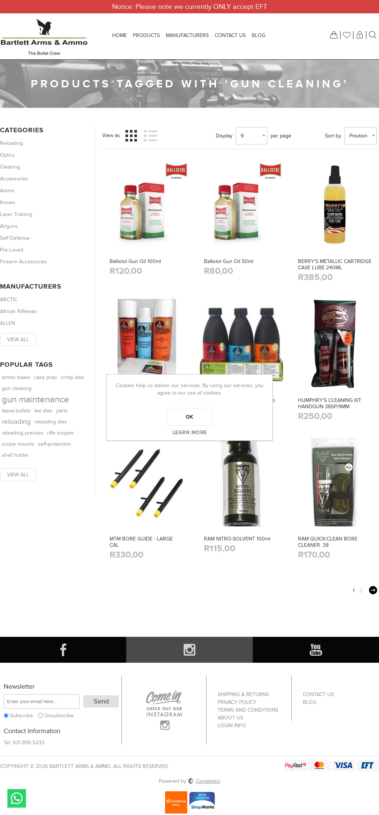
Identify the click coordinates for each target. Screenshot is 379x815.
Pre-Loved (11, 250)
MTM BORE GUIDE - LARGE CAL (141, 542)
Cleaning (10, 167)
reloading (16, 422)
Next (373, 590)
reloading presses (22, 433)
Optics (7, 155)
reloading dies (50, 422)
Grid (131, 135)
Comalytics (204, 781)
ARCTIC (8, 299)
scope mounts (18, 444)
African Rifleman (18, 311)
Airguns (9, 226)
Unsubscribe (59, 715)
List (150, 135)
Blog (309, 702)
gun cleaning (16, 389)
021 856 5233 (28, 742)
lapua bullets (16, 411)
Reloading (11, 143)
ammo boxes (16, 377)
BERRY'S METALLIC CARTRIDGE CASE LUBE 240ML (335, 264)
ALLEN (7, 323)
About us (230, 718)
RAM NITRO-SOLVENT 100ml (237, 539)
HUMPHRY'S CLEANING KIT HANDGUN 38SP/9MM (329, 403)
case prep (45, 377)
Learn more (189, 432)
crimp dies (72, 377)
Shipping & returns (243, 694)
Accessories (14, 179)
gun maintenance (35, 399)
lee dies (43, 411)
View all (18, 339)
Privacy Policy (237, 702)
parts (62, 411)
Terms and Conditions (248, 710)
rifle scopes (60, 433)
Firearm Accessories (23, 262)
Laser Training (16, 214)
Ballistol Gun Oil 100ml (135, 261)
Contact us (318, 694)
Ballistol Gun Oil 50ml (228, 261)
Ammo (7, 190)
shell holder (15, 455)
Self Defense (15, 238)
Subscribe (21, 715)
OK (190, 417)
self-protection (54, 444)
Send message (16, 798)
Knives (7, 202)
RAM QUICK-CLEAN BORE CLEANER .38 (328, 542)
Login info (232, 725)
